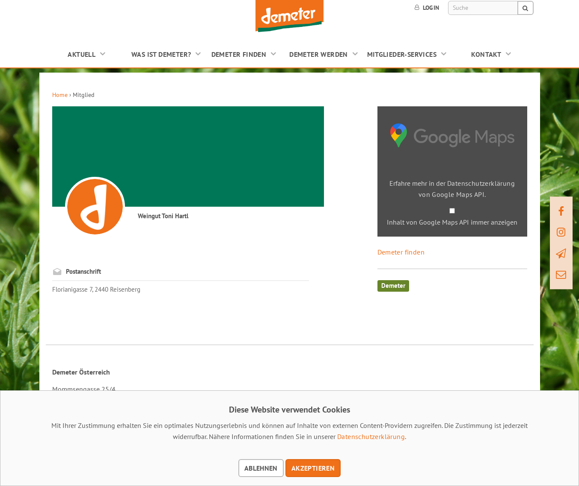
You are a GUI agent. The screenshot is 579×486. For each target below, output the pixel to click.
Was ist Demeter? (161, 54)
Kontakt (486, 54)
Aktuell (81, 54)
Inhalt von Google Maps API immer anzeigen (452, 222)
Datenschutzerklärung (371, 436)
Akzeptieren (313, 468)
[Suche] (483, 8)
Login (427, 8)
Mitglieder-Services (402, 54)
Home (60, 95)
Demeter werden (318, 54)
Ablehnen (261, 468)
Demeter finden (239, 54)
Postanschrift (83, 271)
